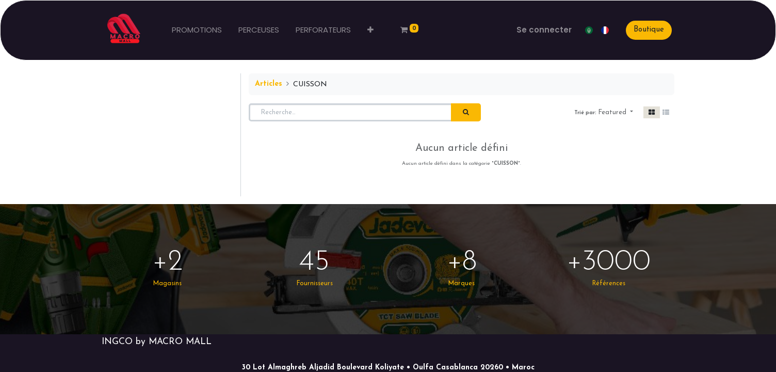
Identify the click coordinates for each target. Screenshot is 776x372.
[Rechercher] (466, 112)
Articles (268, 84)
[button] (370, 30)
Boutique (649, 30)
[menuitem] (197, 30)
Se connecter (544, 29)
